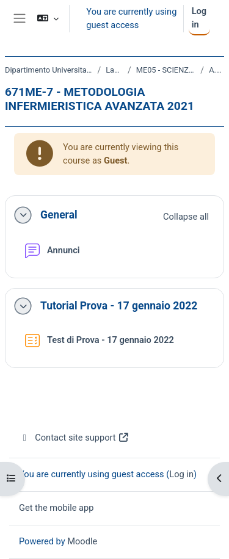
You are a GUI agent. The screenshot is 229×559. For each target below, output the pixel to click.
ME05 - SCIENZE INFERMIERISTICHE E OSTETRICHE (166, 69)
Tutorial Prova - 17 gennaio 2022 (118, 306)
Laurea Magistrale (114, 69)
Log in (199, 17)
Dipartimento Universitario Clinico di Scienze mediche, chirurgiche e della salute (48, 69)
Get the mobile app (56, 507)
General (59, 215)
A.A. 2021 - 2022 (216, 69)
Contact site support (74, 437)
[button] (48, 18)
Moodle (82, 541)
